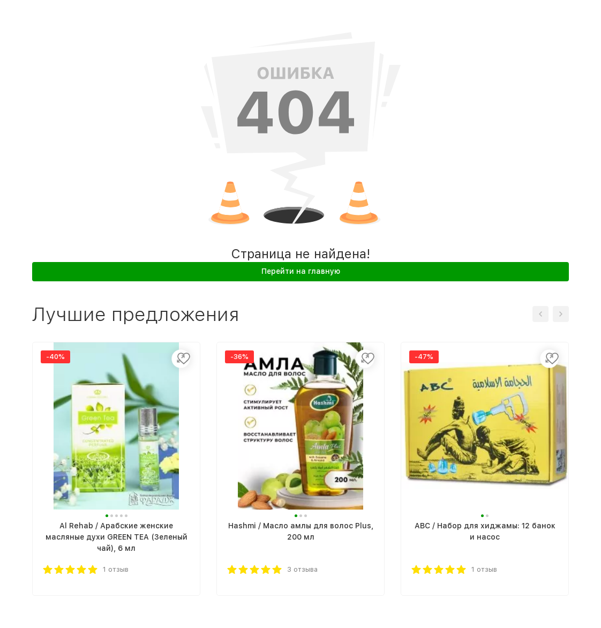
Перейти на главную (300, 271)
